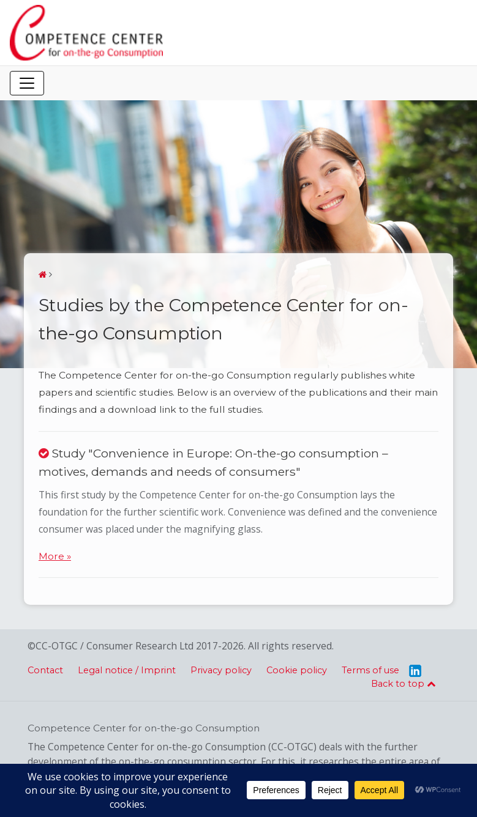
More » (55, 556)
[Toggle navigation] (27, 83)
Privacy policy (221, 670)
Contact (45, 670)
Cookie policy (296, 670)
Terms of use (370, 670)
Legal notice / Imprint (127, 670)
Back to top (403, 683)
